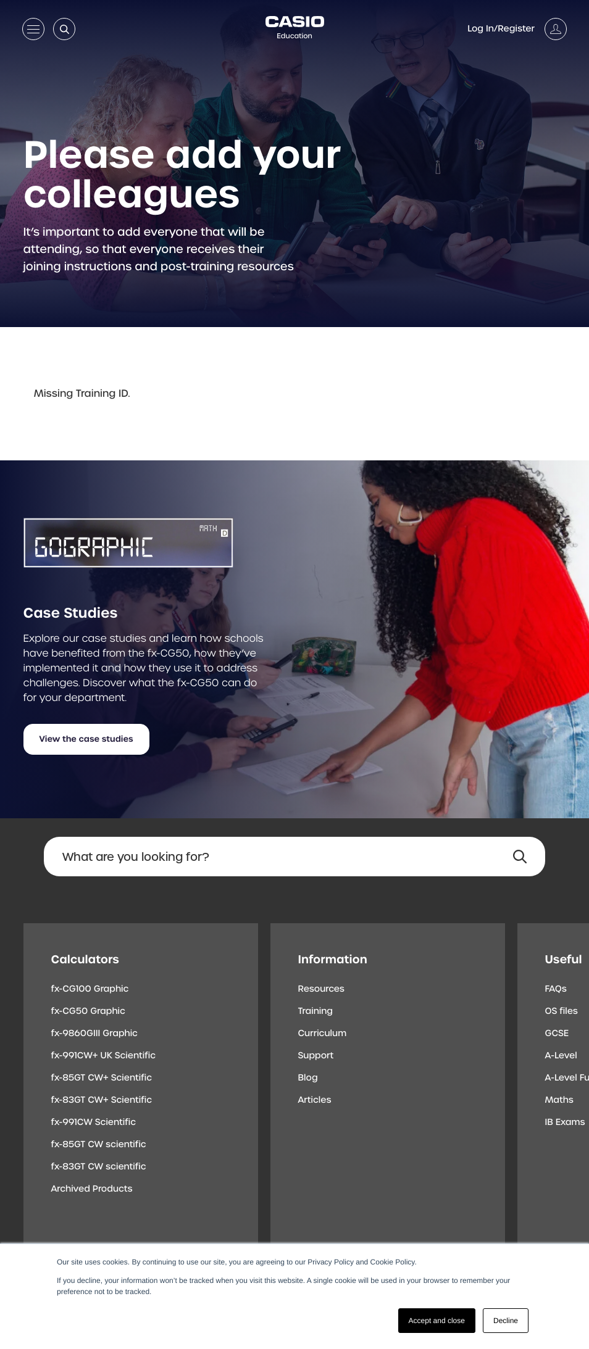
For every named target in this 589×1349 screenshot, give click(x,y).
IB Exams (565, 1122)
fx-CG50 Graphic (88, 1011)
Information (332, 959)
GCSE (557, 1033)
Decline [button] (505, 1320)
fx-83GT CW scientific (98, 1167)
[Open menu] (33, 31)
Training (315, 1011)
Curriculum (322, 1033)
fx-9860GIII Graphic (94, 1033)
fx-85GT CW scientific (98, 1144)
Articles (315, 1100)
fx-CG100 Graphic (90, 989)
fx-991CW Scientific (93, 1122)
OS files (561, 1011)
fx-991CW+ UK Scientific (103, 1055)
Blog (308, 1078)
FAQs (556, 989)
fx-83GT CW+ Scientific (101, 1100)
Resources (321, 989)
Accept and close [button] (437, 1320)
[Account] (517, 29)
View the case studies (86, 739)
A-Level (561, 1055)
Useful (563, 959)
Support (316, 1055)
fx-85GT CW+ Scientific (101, 1078)
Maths (559, 1100)
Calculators (85, 959)
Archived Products (92, 1189)
